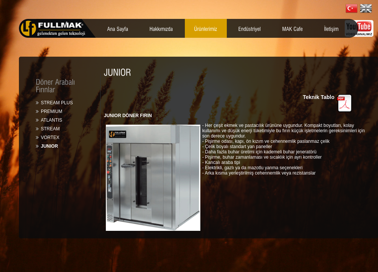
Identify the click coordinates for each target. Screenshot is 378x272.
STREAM (50, 128)
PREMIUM (51, 111)
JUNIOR (49, 146)
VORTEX (50, 137)
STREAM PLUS (57, 102)
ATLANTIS (51, 120)
